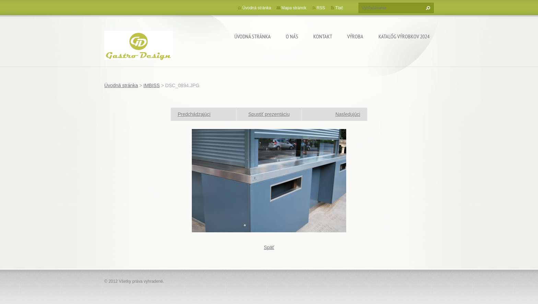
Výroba (355, 36)
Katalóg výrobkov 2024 (404, 36)
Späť (269, 247)
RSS (321, 7)
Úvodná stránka (252, 36)
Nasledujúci (348, 114)
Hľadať (427, 8)
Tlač (339, 7)
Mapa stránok (293, 7)
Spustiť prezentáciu (269, 114)
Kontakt (322, 36)
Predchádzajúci (194, 114)
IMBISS (151, 85)
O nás (292, 36)
